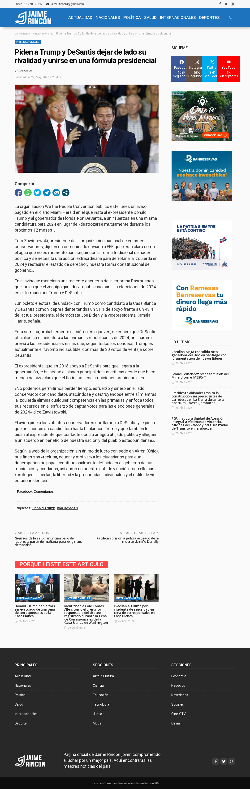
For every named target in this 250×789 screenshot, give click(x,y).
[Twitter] (212, 69)
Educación (100, 695)
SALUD (150, 17)
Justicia (98, 714)
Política (20, 695)
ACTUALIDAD (80, 17)
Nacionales (23, 685)
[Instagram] (196, 69)
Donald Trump (43, 508)
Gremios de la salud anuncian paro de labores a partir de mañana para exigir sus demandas (48, 541)
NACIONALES (108, 17)
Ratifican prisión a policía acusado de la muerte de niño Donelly (127, 540)
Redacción (25, 71)
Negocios (178, 685)
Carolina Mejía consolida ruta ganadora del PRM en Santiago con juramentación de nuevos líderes (199, 355)
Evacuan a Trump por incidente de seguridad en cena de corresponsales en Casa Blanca (134, 611)
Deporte (21, 723)
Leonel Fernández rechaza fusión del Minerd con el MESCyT (200, 375)
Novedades (179, 695)
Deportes (209, 17)
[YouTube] (228, 69)
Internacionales (178, 17)
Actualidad (23, 676)
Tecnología (101, 704)
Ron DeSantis (67, 508)
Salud (19, 704)
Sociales (177, 704)
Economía (178, 676)
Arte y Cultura (103, 676)
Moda (97, 723)
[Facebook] (181, 69)
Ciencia (98, 685)
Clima (175, 723)
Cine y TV (178, 714)
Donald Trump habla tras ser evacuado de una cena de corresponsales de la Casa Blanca (35, 611)
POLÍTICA (132, 17)
